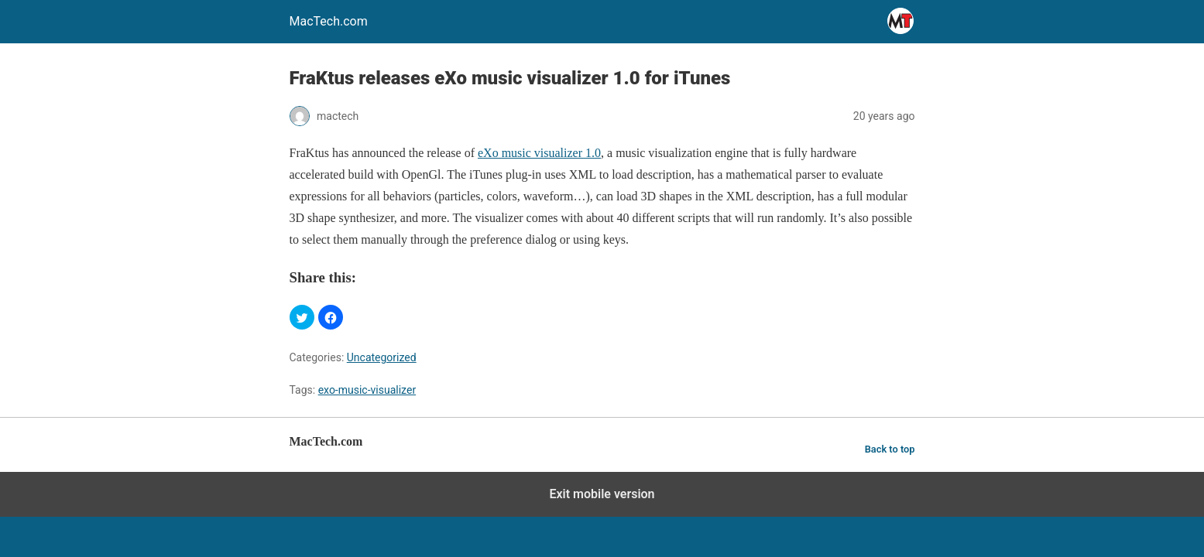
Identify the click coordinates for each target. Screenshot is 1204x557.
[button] (302, 317)
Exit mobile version (601, 494)
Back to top (890, 449)
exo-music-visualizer (367, 390)
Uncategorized (382, 357)
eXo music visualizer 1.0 (539, 152)
